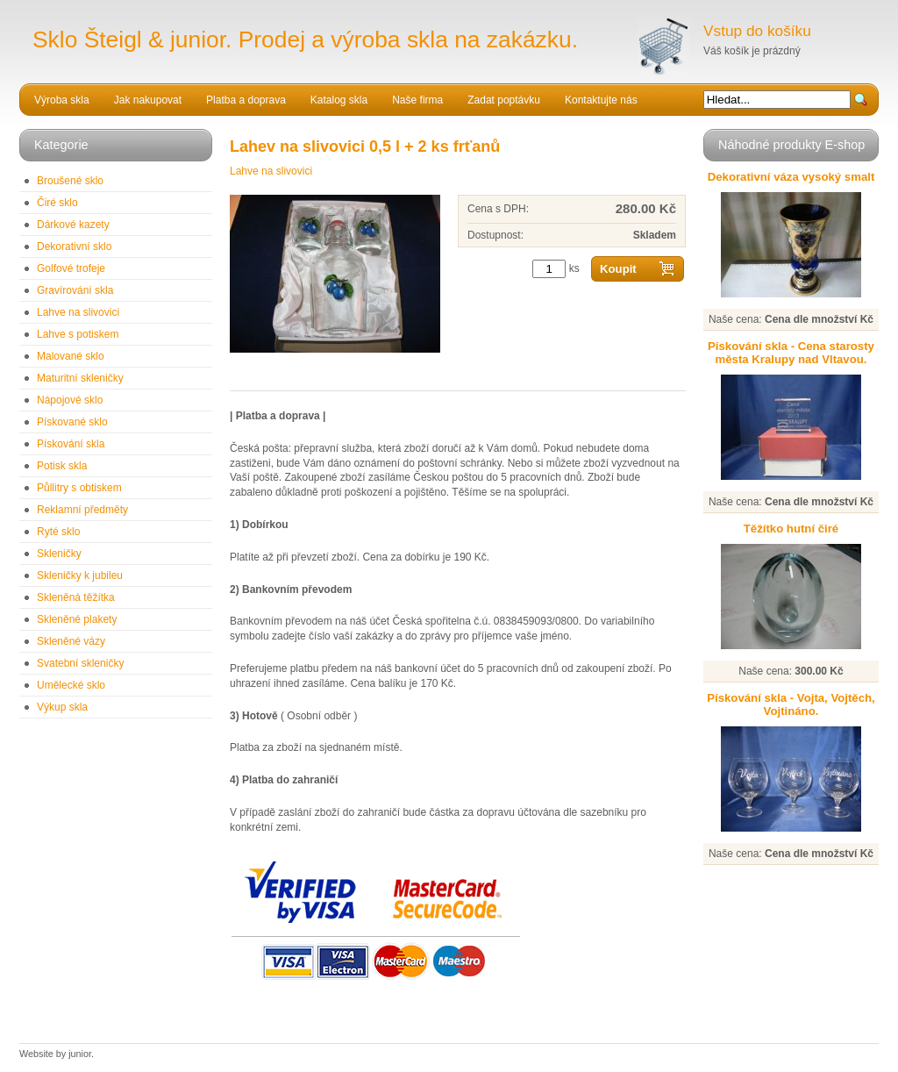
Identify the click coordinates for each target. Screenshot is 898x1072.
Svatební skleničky (80, 663)
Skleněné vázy (71, 641)
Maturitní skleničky (80, 378)
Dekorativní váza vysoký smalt (791, 176)
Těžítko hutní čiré (791, 528)
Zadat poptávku (503, 100)
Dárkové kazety (73, 224)
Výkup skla (62, 707)
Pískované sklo (72, 422)
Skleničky (59, 553)
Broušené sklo (70, 181)
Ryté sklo (58, 531)
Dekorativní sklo (74, 246)
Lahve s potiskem (77, 334)
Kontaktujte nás (601, 100)
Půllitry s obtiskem (79, 488)
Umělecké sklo (71, 685)
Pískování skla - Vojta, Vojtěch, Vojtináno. (791, 704)
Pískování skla (70, 444)
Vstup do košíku (757, 30)
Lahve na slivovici (78, 312)
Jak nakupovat (148, 100)
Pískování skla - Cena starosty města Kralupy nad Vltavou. (791, 352)
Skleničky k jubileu (80, 575)
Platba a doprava (246, 100)
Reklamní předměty (82, 510)
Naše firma (417, 100)
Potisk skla (62, 466)
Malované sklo (70, 356)
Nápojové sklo (70, 400)
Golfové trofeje (71, 268)
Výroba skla (61, 100)
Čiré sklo (57, 203)
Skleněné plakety (77, 619)
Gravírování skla (75, 290)
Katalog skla (338, 100)
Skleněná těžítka (76, 597)
